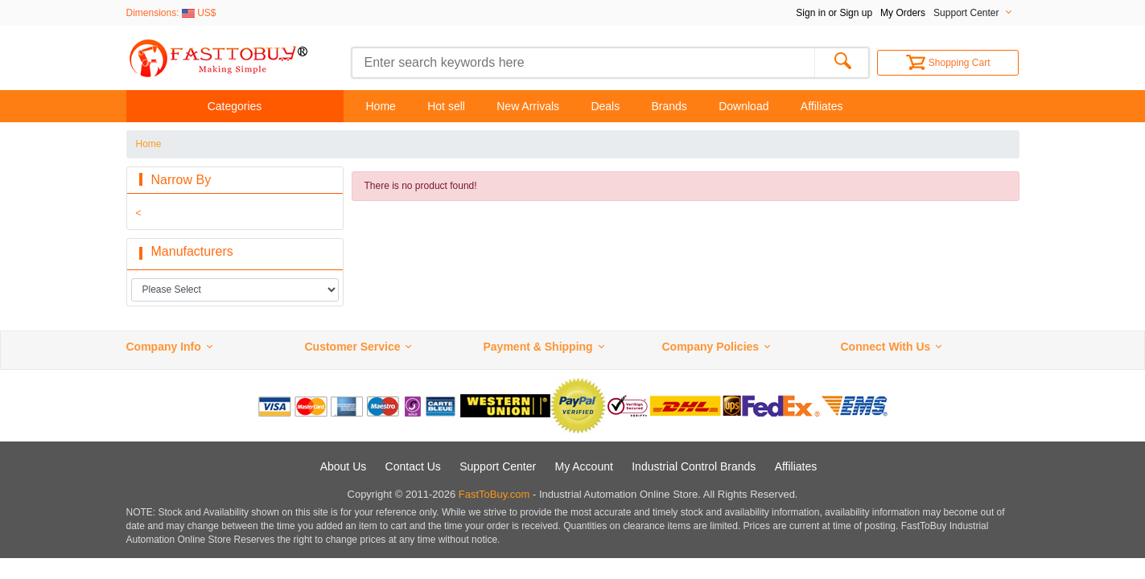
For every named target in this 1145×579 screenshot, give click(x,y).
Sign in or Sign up (834, 12)
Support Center (497, 466)
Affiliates (822, 106)
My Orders (902, 12)
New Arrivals (527, 106)
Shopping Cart (948, 63)
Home (381, 106)
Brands (669, 106)
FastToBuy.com (494, 494)
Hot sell (446, 106)
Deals (605, 106)
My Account (584, 466)
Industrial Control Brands (694, 466)
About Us (343, 466)
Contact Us (413, 466)
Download (743, 106)
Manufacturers (192, 251)
